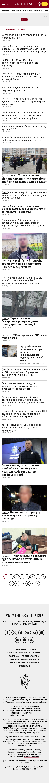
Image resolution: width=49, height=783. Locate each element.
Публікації (16, 10)
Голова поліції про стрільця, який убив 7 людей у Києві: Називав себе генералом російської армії (21, 470)
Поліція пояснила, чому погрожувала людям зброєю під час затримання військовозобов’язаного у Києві (23, 115)
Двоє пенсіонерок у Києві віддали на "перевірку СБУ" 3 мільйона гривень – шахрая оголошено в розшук (24, 49)
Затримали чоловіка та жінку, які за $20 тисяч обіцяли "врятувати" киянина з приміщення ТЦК (24, 372)
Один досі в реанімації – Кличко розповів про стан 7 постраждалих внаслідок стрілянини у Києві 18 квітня (24, 400)
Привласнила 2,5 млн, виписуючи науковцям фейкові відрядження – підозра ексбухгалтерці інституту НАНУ (24, 223)
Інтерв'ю (38, 10)
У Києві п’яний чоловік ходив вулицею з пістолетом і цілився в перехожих (22, 264)
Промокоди (24, 666)
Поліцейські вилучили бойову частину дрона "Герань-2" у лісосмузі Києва (21, 76)
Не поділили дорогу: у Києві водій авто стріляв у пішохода (21, 515)
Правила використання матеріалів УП (24, 653)
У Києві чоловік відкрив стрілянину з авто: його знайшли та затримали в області (24, 178)
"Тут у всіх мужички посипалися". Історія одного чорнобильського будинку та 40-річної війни (31, 353)
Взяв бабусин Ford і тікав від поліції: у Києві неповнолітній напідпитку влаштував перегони (22, 280)
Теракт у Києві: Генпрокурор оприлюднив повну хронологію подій (20, 321)
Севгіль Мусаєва (33, 752)
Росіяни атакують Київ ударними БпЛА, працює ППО (24, 128)
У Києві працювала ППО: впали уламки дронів (24, 336)
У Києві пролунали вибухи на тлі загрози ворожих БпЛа (20, 89)
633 (24, 584)
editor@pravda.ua (31, 756)
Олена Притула (34, 754)
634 (31, 584)
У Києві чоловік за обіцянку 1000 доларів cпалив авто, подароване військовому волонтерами (24, 414)
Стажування (33, 663)
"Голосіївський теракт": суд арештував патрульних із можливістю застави (24, 559)
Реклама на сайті (20, 649)
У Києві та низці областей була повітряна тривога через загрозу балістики (23, 101)
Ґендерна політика (30, 656)
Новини (5, 10)
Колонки (27, 10)
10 (17, 584)
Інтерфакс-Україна (18, 713)
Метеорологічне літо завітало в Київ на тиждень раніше (24, 36)
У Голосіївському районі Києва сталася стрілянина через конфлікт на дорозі (24, 139)
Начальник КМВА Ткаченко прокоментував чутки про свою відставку (20, 63)
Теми (45, 16)
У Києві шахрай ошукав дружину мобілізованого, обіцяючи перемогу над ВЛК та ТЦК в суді (24, 195)
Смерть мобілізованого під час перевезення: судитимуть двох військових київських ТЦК (19, 386)
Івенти (33, 649)
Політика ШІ (14, 656)
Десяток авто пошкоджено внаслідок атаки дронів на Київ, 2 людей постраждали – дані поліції (24, 209)
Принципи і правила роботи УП (24, 659)
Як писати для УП (17, 663)
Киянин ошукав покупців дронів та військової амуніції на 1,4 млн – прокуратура (21, 427)
